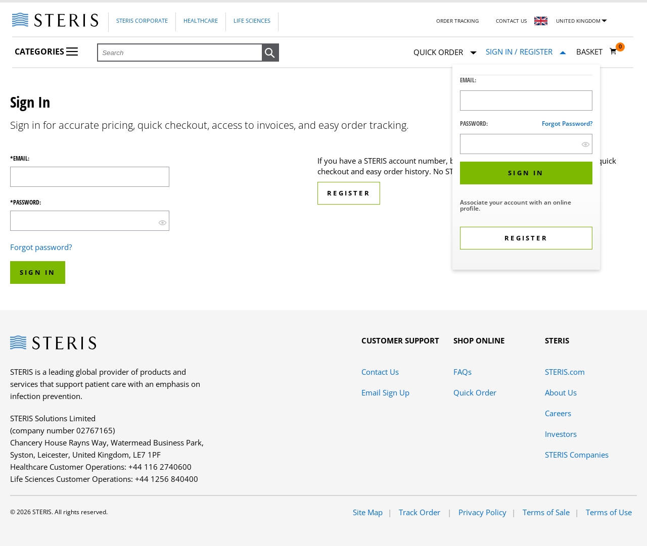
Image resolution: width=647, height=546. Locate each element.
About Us (561, 392)
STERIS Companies (577, 455)
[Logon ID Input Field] (526, 100)
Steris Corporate (142, 20)
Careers (558, 413)
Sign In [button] (38, 272)
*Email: (19, 159)
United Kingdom (578, 20)
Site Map (368, 512)
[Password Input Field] (526, 144)
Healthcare (200, 20)
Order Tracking (457, 20)
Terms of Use (609, 512)
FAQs (462, 372)
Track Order (420, 512)
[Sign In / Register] (526, 52)
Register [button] (349, 192)
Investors (561, 434)
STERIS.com (565, 372)
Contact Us (511, 20)
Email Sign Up (385, 392)
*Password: (25, 203)
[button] (270, 53)
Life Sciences (252, 20)
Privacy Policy (482, 512)
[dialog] (526, 168)
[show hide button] (585, 144)
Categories (46, 51)
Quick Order (445, 52)
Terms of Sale (546, 512)
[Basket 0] (596, 51)
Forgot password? (567, 123)
